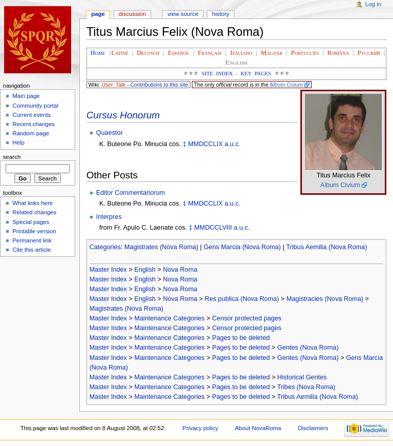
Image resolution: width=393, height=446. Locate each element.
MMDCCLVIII (213, 227)
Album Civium (286, 85)
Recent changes (33, 124)
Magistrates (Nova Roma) (161, 247)
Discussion (132, 14)
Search (12, 157)
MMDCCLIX (205, 144)
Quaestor (109, 132)
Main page (26, 96)
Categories (105, 247)
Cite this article (31, 250)
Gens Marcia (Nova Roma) (242, 247)
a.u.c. (233, 144)
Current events (31, 115)
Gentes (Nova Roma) (308, 347)
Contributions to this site (159, 85)
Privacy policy (201, 428)
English (145, 269)
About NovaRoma (258, 428)
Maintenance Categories (169, 318)
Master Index (108, 269)
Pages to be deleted (241, 337)
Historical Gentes (302, 377)
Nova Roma (180, 269)
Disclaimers (313, 428)
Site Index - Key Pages (236, 73)
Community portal (35, 106)
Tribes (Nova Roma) (306, 387)
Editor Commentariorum (130, 192)
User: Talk (113, 85)
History (221, 14)
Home (98, 52)
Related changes (34, 212)
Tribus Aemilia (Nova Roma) (326, 247)
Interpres (109, 216)
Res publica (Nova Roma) (242, 298)
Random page (30, 133)
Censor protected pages (246, 318)
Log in (373, 4)
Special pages (30, 222)
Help (18, 142)
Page (98, 14)
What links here (32, 203)
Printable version (34, 231)
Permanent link (31, 240)
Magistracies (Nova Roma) (325, 298)
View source (182, 14)
